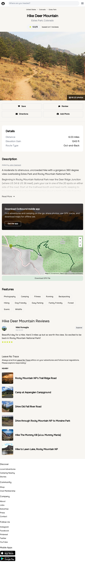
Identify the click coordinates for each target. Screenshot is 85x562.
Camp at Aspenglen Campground (33, 392)
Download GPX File (42, 278)
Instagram (4, 527)
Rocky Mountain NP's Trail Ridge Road (35, 378)
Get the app (13, 223)
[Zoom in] (80, 238)
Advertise (4, 509)
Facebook (4, 530)
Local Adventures (7, 469)
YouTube (4, 542)
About (2, 501)
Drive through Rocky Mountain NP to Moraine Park (42, 420)
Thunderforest (54, 273)
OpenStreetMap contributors (74, 273)
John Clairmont (15, 165)
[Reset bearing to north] (80, 245)
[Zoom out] (80, 242)
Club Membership (7, 491)
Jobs (2, 505)
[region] (42, 255)
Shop (2, 487)
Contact (3, 516)
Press (2, 512)
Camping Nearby (7, 473)
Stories (3, 476)
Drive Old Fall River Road (28, 406)
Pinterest (4, 534)
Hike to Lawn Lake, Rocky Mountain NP (36, 449)
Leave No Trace (23, 360)
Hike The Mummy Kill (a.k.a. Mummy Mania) (38, 435)
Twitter (3, 538)
